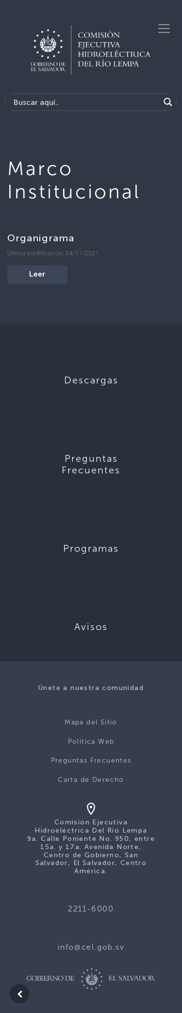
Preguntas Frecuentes (91, 760)
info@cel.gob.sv (91, 947)
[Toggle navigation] (164, 28)
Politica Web (91, 741)
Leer (37, 275)
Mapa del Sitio (91, 722)
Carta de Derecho (91, 780)
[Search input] (85, 102)
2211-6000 (91, 908)
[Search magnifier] (168, 102)
